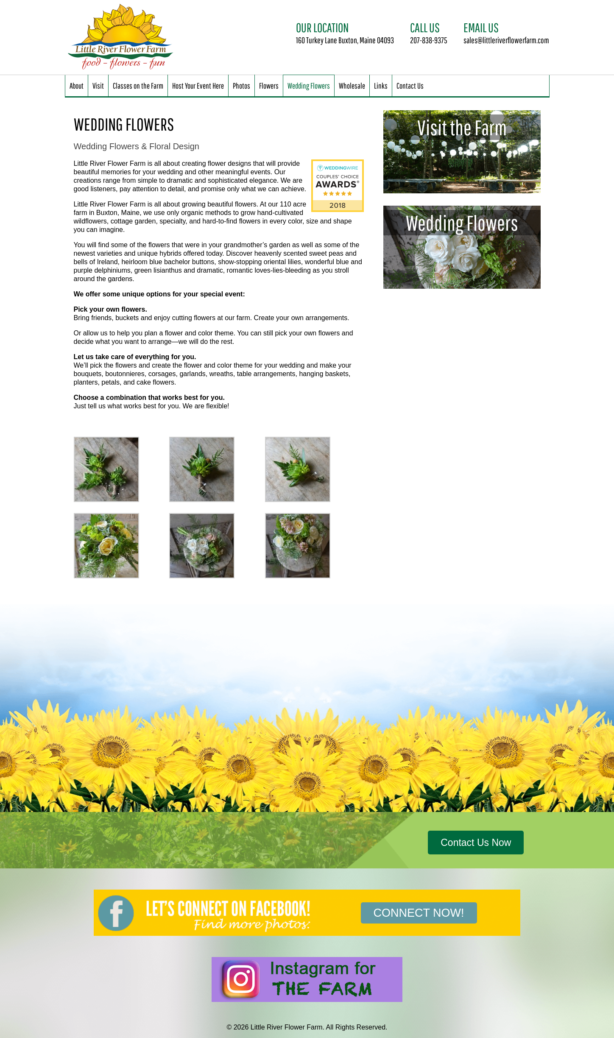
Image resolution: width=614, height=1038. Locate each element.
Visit (98, 85)
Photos (241, 85)
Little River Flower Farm (122, 37)
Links (381, 85)
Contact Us (410, 85)
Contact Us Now (476, 842)
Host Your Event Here (198, 85)
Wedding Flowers (308, 85)
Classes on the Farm (138, 85)
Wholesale (352, 85)
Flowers (269, 85)
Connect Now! (419, 913)
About (77, 85)
